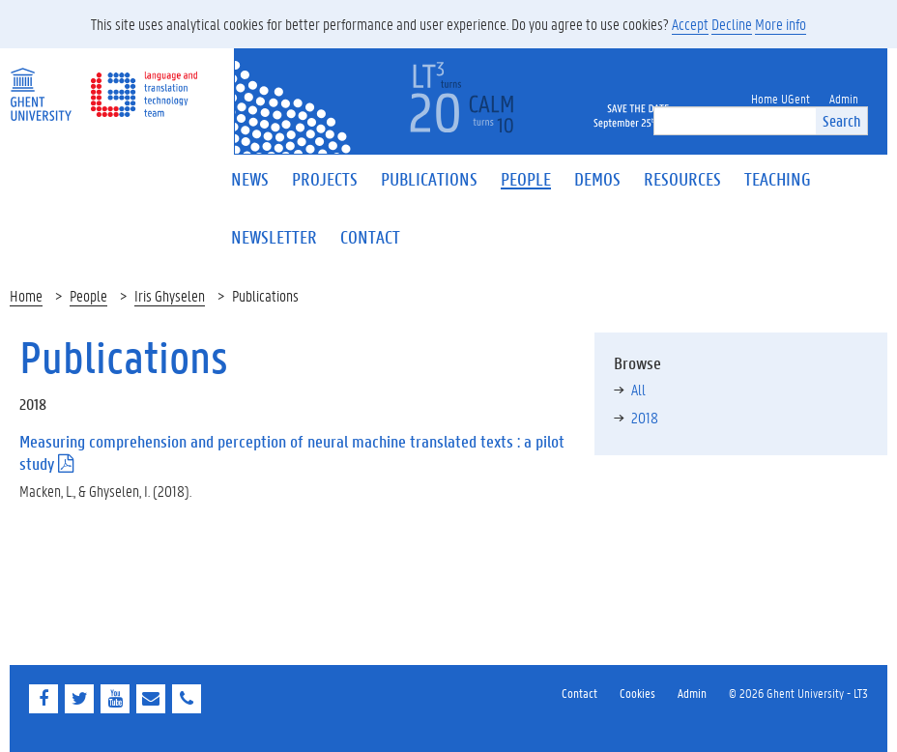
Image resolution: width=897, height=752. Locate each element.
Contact (579, 692)
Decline (731, 24)
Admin (692, 692)
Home (26, 295)
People (88, 295)
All (638, 389)
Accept (690, 24)
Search (841, 120)
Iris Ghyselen (169, 295)
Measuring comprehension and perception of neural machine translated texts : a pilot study (291, 452)
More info (780, 24)
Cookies (637, 692)
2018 (644, 417)
